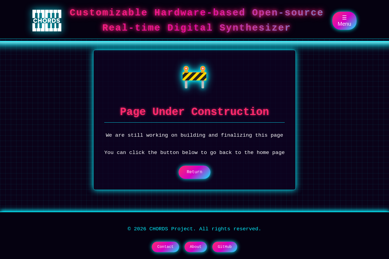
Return (194, 172)
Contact (165, 247)
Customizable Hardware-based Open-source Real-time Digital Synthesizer (197, 21)
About (196, 247)
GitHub (225, 247)
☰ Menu (344, 21)
